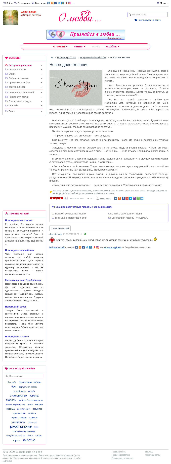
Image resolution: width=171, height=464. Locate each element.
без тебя (135, 191)
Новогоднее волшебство (19, 250)
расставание (21, 426)
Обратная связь (152, 455)
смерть (38, 435)
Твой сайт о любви (30, 451)
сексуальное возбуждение (24, 431)
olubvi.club (7, 461)
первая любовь (18, 417)
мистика (39, 404)
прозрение (32, 422)
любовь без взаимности (103, 191)
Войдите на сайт (57, 247)
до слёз (31, 391)
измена (33, 395)
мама (30, 404)
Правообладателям (121, 455)
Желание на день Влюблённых (23, 280)
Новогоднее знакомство (19, 220)
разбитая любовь (70, 193)
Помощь (149, 452)
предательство (18, 422)
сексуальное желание (16, 436)
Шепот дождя (28, 11)
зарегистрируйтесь (112, 247)
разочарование (86, 193)
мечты (143, 191)
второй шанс (19, 391)
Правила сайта (118, 452)
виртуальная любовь (28, 387)
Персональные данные (122, 458)
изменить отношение (104, 193)
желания (67, 191)
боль (14, 386)
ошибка (32, 413)
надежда (151, 191)
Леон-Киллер (55, 234)
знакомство (18, 395)
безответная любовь (81, 191)
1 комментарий (60, 228)
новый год (57, 191)
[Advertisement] (24, 139)
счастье (29, 440)
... (60, 3)
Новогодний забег (15, 306)
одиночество (19, 413)
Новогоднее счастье (17, 336)
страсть (17, 440)
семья (30, 436)
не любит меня (123, 191)
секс (36, 427)
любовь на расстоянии (15, 405)
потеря (33, 417)
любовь (11, 400)
